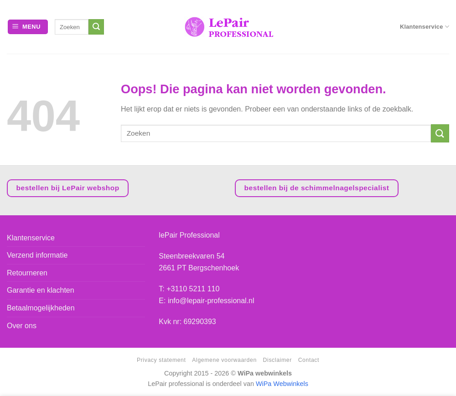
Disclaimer (277, 360)
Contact (308, 360)
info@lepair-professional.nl (211, 301)
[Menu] (28, 27)
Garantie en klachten (40, 290)
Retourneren (27, 273)
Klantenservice (424, 26)
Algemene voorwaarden (224, 360)
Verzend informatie (37, 255)
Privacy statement (161, 360)
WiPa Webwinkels (282, 383)
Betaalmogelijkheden (41, 308)
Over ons (21, 326)
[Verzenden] (96, 27)
